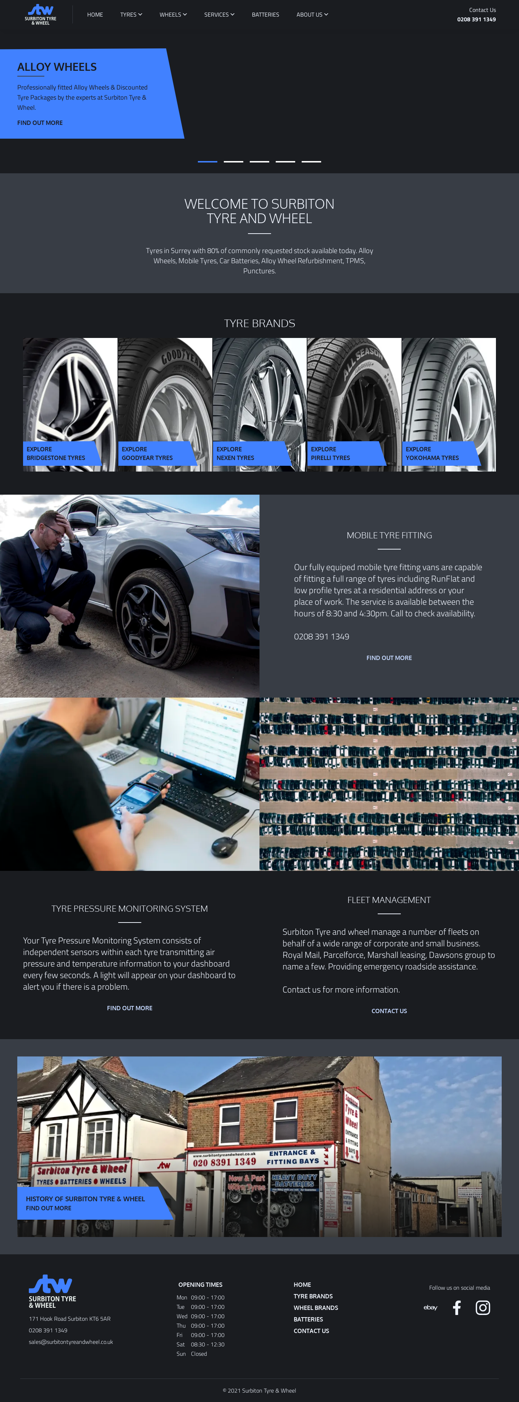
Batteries (308, 1319)
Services (216, 14)
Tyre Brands (313, 1296)
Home (302, 1284)
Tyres (128, 14)
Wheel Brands (316, 1307)
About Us (310, 14)
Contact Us (482, 9)
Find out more (40, 122)
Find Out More (48, 1208)
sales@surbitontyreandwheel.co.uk (71, 1341)
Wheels (170, 14)
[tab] (208, 162)
